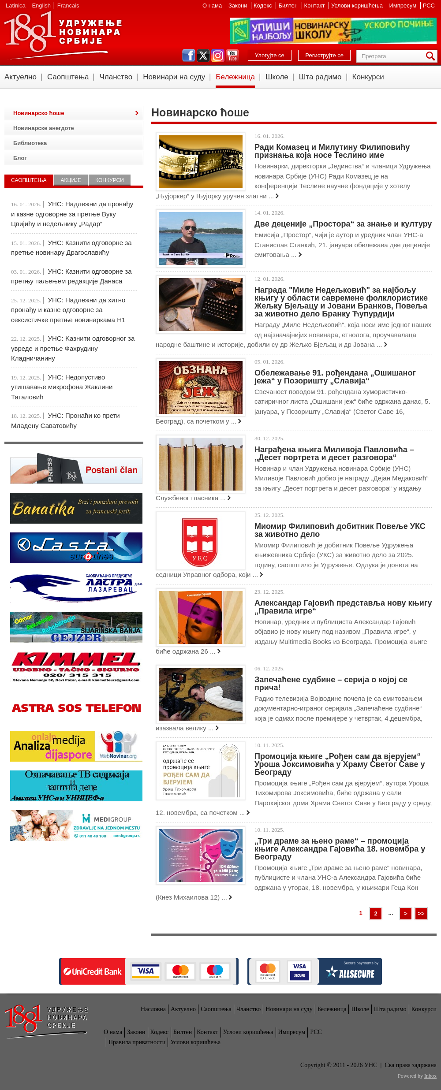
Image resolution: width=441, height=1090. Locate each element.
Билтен (288, 5)
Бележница (235, 77)
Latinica (16, 5)
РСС (429, 5)
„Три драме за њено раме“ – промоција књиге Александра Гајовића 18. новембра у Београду (339, 849)
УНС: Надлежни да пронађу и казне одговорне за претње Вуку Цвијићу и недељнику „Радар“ (72, 213)
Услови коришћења (357, 5)
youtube (232, 55)
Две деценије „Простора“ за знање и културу (343, 223)
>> (421, 913)
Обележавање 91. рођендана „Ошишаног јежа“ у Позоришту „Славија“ (335, 376)
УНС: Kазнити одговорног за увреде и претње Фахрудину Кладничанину (73, 348)
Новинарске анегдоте (43, 128)
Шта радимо (320, 77)
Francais (68, 5)
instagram (217, 55)
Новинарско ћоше (38, 113)
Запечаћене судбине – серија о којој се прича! (330, 683)
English (41, 5)
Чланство (115, 77)
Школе (276, 77)
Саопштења (68, 77)
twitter (203, 55)
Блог (20, 158)
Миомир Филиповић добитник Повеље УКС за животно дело (340, 530)
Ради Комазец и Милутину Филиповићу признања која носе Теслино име (332, 151)
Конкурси (368, 77)
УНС (62, 35)
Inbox (430, 1076)
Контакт (315, 5)
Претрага (432, 56)
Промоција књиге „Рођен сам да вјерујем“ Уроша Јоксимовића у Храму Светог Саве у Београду (339, 764)
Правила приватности (136, 1042)
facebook (188, 55)
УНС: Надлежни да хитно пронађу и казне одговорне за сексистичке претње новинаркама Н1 (68, 310)
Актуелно (20, 77)
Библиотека (30, 143)
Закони (238, 5)
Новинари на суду (174, 77)
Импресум (403, 5)
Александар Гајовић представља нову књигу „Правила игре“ (343, 607)
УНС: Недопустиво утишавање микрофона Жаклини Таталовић (61, 387)
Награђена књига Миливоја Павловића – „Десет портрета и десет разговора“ (334, 453)
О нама (213, 5)
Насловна (153, 1009)
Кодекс (263, 5)
